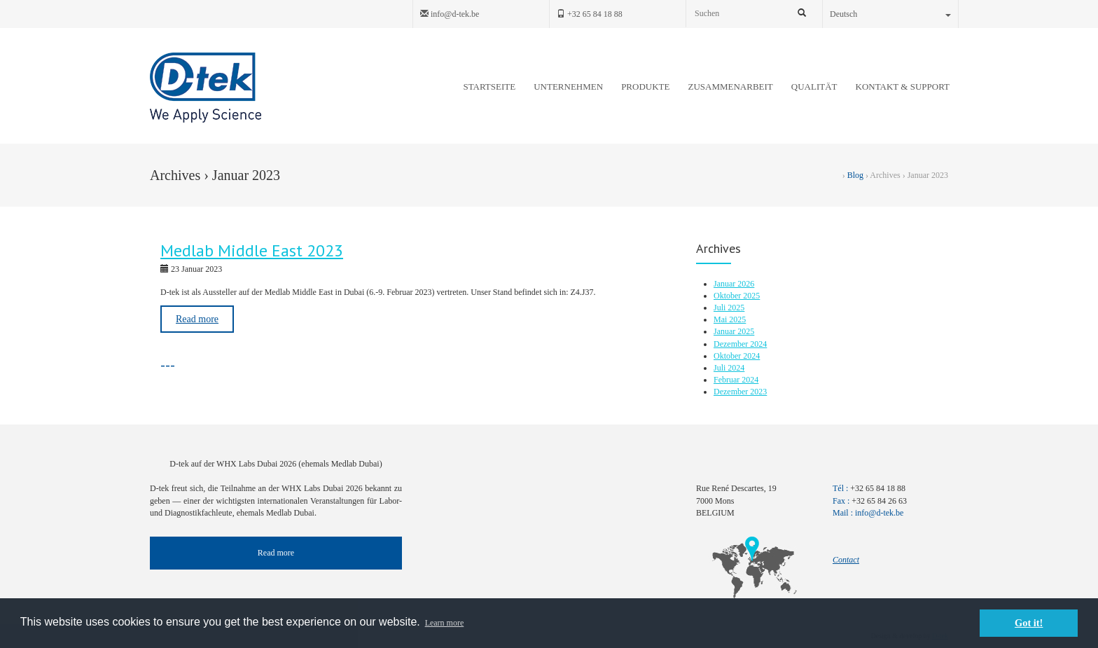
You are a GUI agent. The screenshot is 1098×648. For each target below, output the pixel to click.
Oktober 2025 (737, 296)
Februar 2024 (736, 380)
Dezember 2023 (740, 392)
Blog (855, 175)
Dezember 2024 (740, 344)
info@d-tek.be (449, 14)
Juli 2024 (729, 368)
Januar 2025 (734, 331)
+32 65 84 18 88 (590, 14)
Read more (197, 319)
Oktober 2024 (737, 356)
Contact (846, 560)
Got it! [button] (1029, 622)
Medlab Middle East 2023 (251, 250)
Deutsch (890, 14)
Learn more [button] (444, 623)
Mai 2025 (730, 319)
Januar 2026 (734, 284)
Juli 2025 (729, 307)
